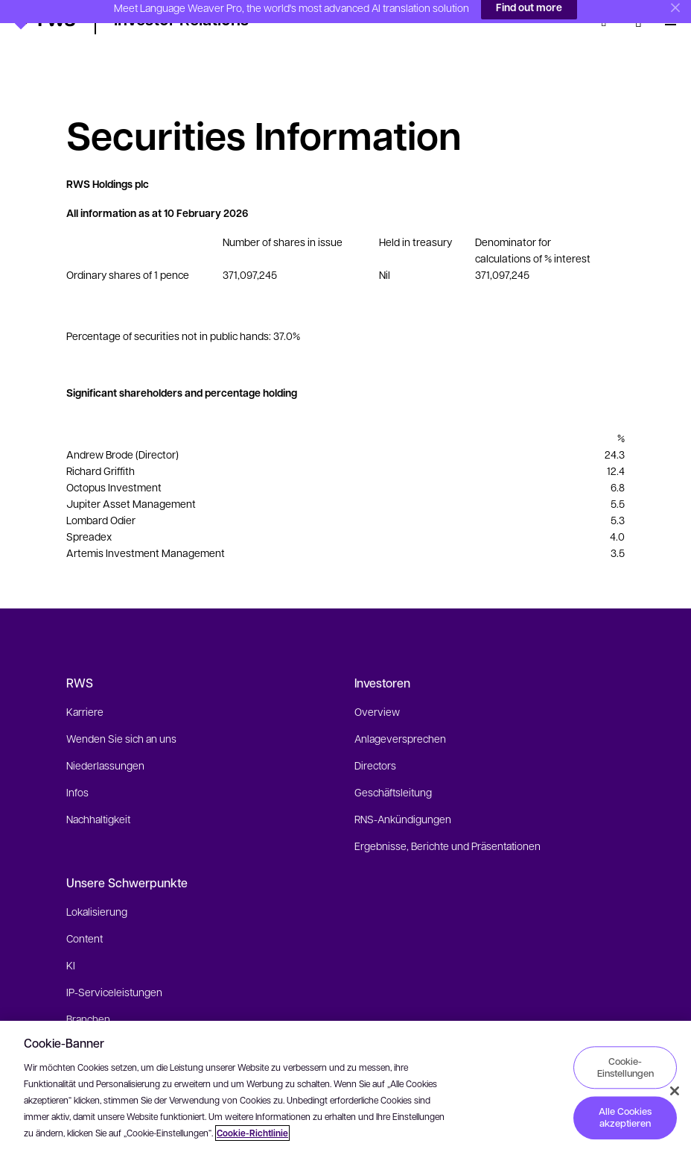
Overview (377, 688)
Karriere (85, 688)
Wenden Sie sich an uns (121, 715)
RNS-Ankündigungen (402, 795)
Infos (77, 768)
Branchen (88, 995)
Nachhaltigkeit (98, 795)
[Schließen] (674, 1091)
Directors (375, 742)
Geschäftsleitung (393, 768)
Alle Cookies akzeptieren (625, 1117)
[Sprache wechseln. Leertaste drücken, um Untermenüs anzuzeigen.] (638, 21)
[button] (44, 18)
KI (70, 941)
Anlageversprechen (400, 715)
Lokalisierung (96, 888)
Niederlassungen (105, 742)
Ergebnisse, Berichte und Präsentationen (447, 822)
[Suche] (608, 21)
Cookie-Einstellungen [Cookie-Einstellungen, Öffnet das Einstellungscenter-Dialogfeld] (625, 1067)
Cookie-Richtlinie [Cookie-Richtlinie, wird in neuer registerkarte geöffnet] (252, 1133)
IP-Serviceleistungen (114, 968)
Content (84, 915)
